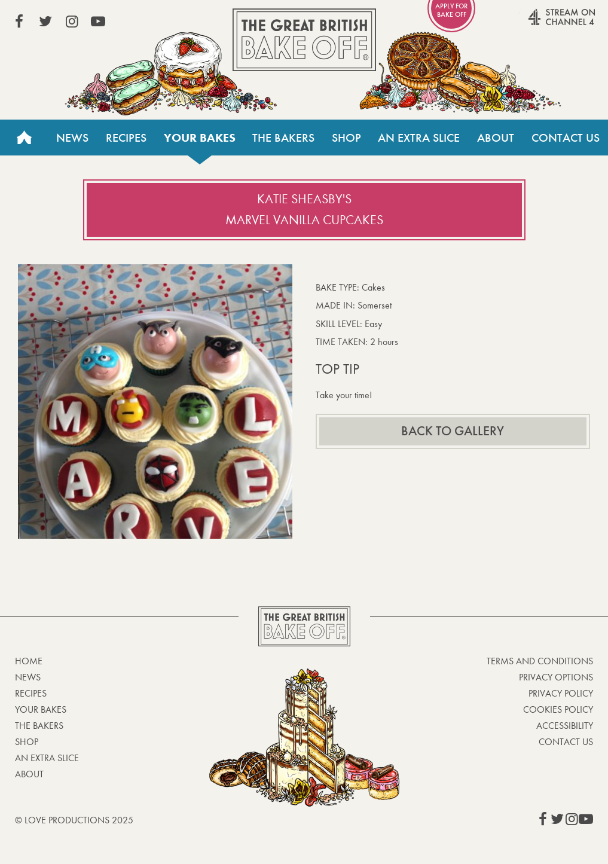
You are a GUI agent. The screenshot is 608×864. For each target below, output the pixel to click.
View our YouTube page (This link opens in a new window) (98, 21)
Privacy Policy (560, 693)
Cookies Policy (558, 709)
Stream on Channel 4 (538, 23)
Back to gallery (452, 431)
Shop (346, 137)
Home (24, 137)
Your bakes (200, 137)
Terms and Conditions (540, 661)
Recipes (126, 137)
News (72, 137)
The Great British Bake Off (304, 39)
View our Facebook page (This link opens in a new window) (19, 21)
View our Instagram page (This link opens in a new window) (72, 21)
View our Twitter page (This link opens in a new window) (45, 21)
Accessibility (564, 725)
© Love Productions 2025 (74, 820)
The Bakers (283, 137)
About (495, 137)
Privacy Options (556, 677)
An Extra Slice (419, 137)
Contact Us (565, 137)
